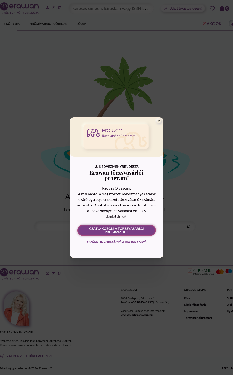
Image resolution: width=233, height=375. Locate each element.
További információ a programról (116, 242)
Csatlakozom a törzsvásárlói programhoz (116, 230)
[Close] (159, 121)
